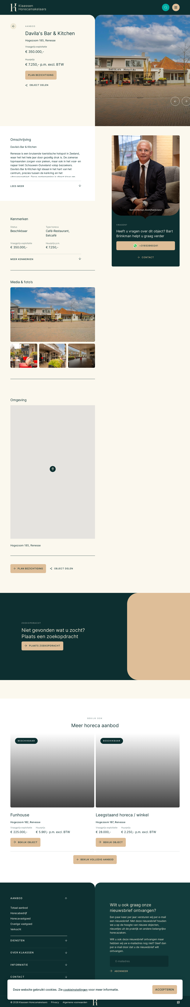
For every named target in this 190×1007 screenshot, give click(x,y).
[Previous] (175, 101)
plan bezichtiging (41, 75)
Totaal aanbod (19, 905)
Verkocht (15, 927)
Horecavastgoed (20, 916)
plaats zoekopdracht (44, 644)
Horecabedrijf (18, 911)
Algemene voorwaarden (75, 1000)
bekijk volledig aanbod (95, 857)
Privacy (55, 1000)
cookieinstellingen (76, 989)
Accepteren (164, 989)
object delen (36, 84)
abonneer (121, 969)
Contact (145, 257)
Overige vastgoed (21, 921)
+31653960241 (145, 245)
